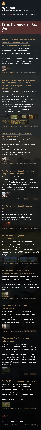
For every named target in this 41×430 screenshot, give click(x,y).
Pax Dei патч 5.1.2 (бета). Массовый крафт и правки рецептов (18, 172)
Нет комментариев (8, 73)
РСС (21, 422)
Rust (21, 15)
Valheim (16, 15)
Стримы (27, 15)
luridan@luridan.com (9, 424)
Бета (31, 126)
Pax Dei (9, 15)
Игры (3, 15)
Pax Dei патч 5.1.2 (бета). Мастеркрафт (13, 237)
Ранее (4, 415)
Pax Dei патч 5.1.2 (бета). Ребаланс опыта (17, 207)
